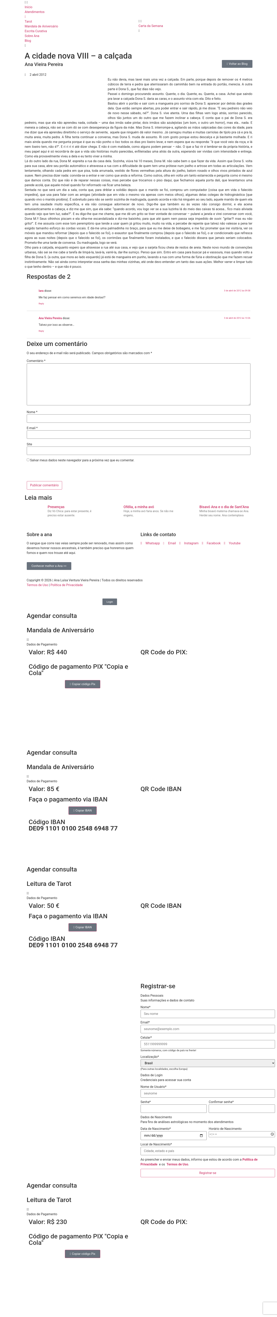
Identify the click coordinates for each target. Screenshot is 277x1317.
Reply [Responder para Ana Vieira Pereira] (41, 331)
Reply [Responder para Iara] (41, 303)
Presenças (56, 507)
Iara (41, 291)
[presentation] (54, 473)
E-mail (32, 428)
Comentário (36, 361)
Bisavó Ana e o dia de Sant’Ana (224, 507)
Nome (32, 412)
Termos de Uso (37, 585)
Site (29, 444)
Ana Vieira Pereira (50, 318)
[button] (138, 642)
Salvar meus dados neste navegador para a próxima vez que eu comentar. (82, 460)
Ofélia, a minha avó (139, 507)
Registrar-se (207, 1173)
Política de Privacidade (67, 585)
